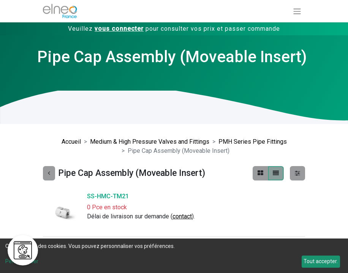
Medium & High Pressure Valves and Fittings (149, 141)
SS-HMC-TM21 (108, 196)
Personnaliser (21, 261)
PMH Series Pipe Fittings (252, 141)
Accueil (71, 141)
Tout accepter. (321, 261)
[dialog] (174, 255)
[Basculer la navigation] (297, 11)
